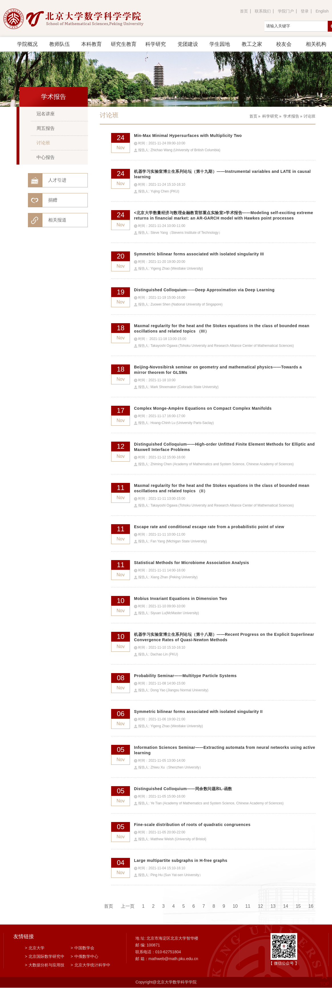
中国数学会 (82, 948)
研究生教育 (124, 44)
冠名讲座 (45, 113)
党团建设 (188, 44)
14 (285, 906)
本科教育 (91, 44)
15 (298, 906)
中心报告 (45, 157)
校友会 (284, 44)
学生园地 (219, 44)
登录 (305, 11)
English (322, 11)
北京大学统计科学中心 (90, 965)
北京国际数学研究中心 (44, 957)
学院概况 (27, 44)
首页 (244, 11)
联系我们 (263, 11)
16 (310, 906)
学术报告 (291, 116)
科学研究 (155, 44)
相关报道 (57, 220)
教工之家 (252, 44)
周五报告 (45, 128)
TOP (324, 981)
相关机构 (316, 44)
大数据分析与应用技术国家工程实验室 (44, 965)
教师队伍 (59, 44)
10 (235, 906)
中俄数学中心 (84, 956)
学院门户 (286, 11)
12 (260, 906)
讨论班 (43, 142)
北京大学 (34, 948)
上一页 (128, 906)
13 (273, 906)
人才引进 (57, 180)
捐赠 (52, 200)
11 (247, 906)
